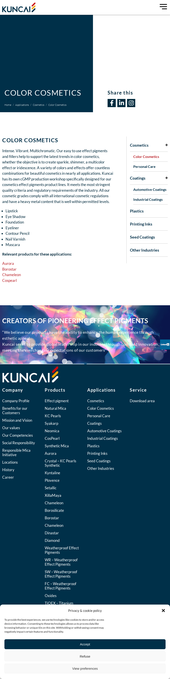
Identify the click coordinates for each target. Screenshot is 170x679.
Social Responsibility (18, 442)
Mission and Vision (17, 420)
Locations (10, 462)
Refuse (85, 656)
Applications (22, 104)
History (8, 469)
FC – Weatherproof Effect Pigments (60, 585)
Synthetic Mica (57, 446)
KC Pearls (53, 415)
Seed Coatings (142, 237)
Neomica (52, 431)
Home (7, 104)
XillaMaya (53, 495)
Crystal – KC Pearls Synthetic (60, 463)
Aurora (8, 263)
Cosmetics (38, 104)
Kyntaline (52, 472)
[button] (163, 610)
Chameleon (11, 274)
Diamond (52, 540)
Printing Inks (141, 224)
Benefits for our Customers (14, 410)
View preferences (85, 668)
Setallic (50, 488)
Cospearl (9, 280)
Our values (11, 427)
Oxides (50, 595)
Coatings (149, 178)
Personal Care (144, 166)
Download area (142, 400)
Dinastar (52, 533)
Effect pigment (57, 400)
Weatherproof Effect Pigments (62, 550)
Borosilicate (54, 510)
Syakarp (51, 423)
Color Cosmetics (146, 156)
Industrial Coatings (148, 199)
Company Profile (15, 400)
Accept (85, 644)
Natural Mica (55, 408)
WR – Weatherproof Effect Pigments (61, 562)
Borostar (9, 269)
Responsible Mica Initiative (16, 452)
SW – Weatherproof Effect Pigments (61, 573)
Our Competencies (17, 435)
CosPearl (52, 438)
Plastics (137, 211)
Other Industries (144, 250)
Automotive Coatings (149, 189)
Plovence (52, 480)
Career (8, 477)
